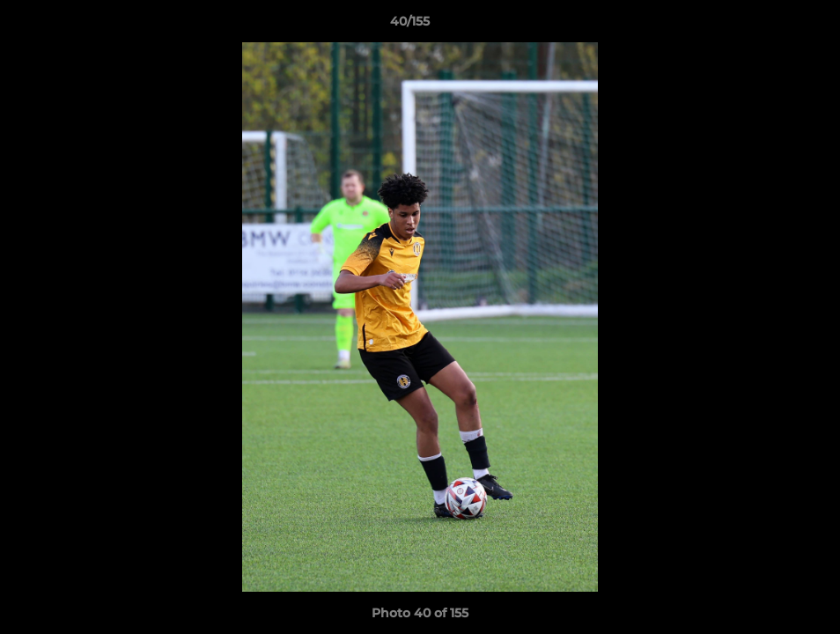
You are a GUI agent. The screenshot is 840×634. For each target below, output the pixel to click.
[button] (766, 25)
